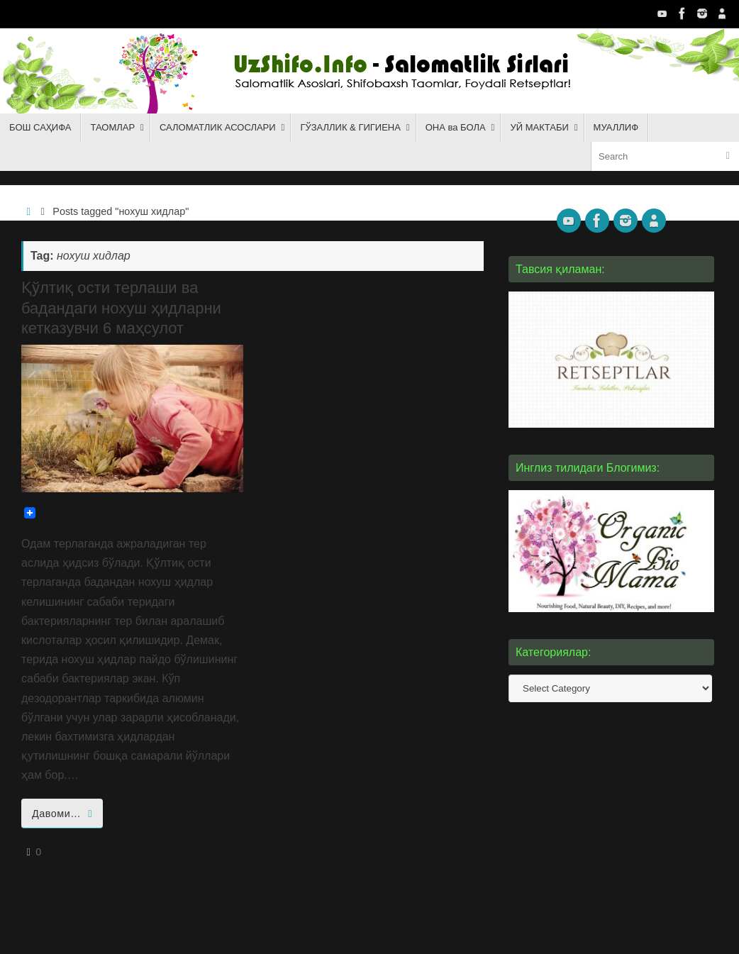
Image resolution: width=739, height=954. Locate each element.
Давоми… (64, 813)
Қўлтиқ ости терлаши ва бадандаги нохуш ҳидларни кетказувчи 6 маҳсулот (121, 308)
